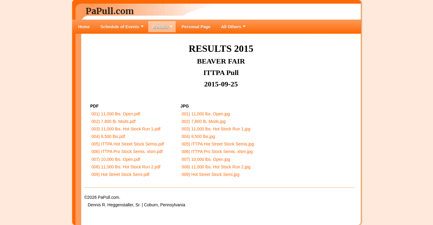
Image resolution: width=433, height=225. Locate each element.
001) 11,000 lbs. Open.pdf (115, 113)
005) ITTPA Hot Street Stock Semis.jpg (218, 144)
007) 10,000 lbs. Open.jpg (206, 159)
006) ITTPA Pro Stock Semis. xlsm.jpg (217, 151)
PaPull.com (110, 11)
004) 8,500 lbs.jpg (198, 136)
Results (163, 26)
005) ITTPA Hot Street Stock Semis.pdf (127, 144)
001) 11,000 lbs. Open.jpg (206, 113)
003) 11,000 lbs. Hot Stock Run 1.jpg (216, 129)
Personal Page (196, 26)
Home (84, 26)
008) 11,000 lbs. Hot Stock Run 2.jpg (216, 166)
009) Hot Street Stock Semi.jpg (210, 174)
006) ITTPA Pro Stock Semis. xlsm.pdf (127, 151)
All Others (233, 26)
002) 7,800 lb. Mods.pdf (113, 121)
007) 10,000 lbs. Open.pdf (115, 159)
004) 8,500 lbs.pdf (108, 136)
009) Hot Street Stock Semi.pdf (120, 174)
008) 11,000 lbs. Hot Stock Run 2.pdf (126, 166)
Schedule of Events (122, 26)
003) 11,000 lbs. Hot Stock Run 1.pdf (126, 129)
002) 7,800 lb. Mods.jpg (204, 121)
